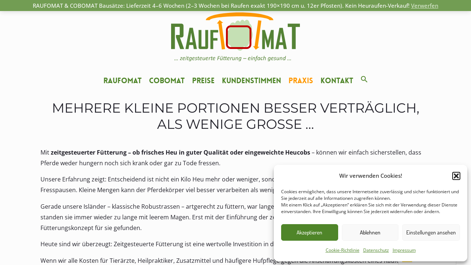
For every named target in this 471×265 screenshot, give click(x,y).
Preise (203, 80)
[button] (456, 176)
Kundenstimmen (251, 80)
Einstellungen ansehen (431, 232)
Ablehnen (370, 232)
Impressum (404, 250)
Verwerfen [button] (424, 5)
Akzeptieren (309, 232)
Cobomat (167, 80)
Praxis (300, 80)
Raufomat (122, 80)
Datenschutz (376, 250)
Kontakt (337, 80)
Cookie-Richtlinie (343, 250)
